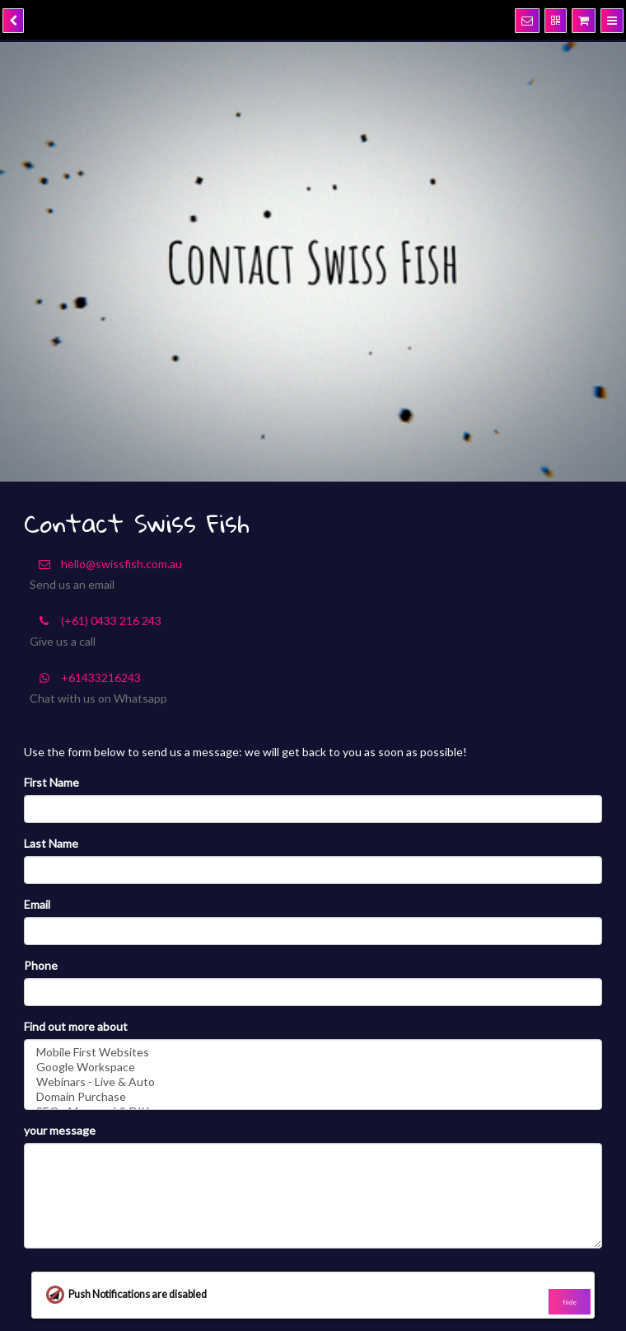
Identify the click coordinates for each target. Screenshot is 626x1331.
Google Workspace (313, 1067)
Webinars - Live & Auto (313, 1082)
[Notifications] (527, 20)
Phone (41, 965)
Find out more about (76, 1026)
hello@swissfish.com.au (106, 564)
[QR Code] (555, 20)
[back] (13, 20)
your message (60, 1130)
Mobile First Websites (313, 1052)
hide (570, 1302)
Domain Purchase (313, 1096)
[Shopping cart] (584, 20)
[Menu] (612, 20)
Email (37, 904)
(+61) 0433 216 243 (95, 621)
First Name (51, 782)
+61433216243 (85, 677)
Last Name (51, 843)
